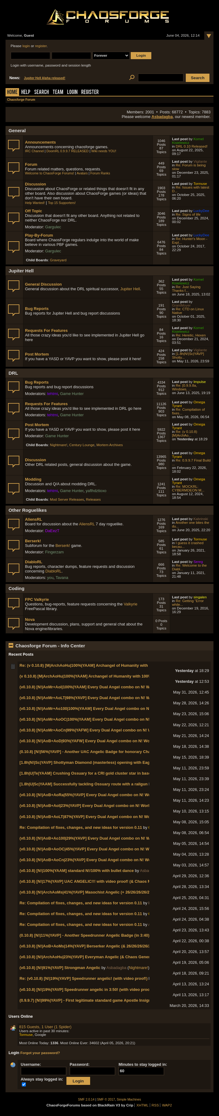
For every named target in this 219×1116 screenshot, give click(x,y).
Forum (31, 164)
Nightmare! (58, 445)
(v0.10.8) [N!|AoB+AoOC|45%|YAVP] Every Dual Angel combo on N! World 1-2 (91, 849)
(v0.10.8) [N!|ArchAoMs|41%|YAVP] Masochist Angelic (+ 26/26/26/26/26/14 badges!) (96, 892)
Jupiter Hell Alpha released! (44, 78)
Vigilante (200, 161)
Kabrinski (200, 519)
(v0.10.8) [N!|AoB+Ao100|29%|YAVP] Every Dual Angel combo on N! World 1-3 (91, 838)
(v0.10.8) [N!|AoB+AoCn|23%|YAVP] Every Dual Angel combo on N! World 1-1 (90, 859)
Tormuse (200, 183)
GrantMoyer (181, 305)
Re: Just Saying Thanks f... (186, 288)
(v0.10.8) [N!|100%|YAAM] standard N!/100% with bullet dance (76, 870)
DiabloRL (33, 562)
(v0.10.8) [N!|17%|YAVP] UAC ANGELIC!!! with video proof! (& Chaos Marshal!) (92, 881)
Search (41, 92)
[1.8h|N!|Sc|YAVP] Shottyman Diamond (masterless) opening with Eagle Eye (90, 762)
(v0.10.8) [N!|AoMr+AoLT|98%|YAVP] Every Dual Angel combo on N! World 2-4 (91, 697)
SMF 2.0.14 (86, 1099)
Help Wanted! (35, 203)
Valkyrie (130, 604)
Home (12, 92)
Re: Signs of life (188, 214)
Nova (29, 619)
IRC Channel (34, 151)
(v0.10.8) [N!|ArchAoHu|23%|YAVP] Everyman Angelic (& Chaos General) (86, 957)
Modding (33, 479)
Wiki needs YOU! (103, 151)
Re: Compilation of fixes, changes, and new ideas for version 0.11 (80, 827)
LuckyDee (201, 211)
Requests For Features (46, 330)
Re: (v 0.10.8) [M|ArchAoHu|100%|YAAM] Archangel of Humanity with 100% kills (93, 665)
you (50, 577)
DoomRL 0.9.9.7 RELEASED (67, 151)
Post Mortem (37, 354)
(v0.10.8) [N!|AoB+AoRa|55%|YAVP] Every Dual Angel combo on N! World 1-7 (90, 794)
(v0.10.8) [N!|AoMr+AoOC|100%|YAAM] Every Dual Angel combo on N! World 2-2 (94, 719)
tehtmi (52, 393)
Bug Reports (37, 308)
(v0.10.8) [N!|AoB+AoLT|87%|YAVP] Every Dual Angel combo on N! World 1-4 (90, 816)
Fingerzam (54, 552)
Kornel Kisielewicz (188, 141)
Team (58, 92)
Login (72, 92)
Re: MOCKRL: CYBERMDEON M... (188, 488)
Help (25, 92)
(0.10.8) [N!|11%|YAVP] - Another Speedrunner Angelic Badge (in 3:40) (84, 935)
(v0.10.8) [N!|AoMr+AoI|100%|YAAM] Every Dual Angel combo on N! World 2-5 (91, 687)
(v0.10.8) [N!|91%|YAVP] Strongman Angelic (59, 967)
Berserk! (33, 541)
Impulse (199, 382)
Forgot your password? (40, 1053)
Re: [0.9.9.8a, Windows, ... (184, 387)
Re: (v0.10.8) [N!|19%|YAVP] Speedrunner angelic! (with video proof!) (83, 978)
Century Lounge (81, 445)
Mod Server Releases (67, 499)
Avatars (82, 173)
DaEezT (52, 530)
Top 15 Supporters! (62, 203)
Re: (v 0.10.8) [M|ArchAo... (184, 433)
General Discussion (43, 284)
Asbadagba (162, 116)
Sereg (198, 562)
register (41, 46)
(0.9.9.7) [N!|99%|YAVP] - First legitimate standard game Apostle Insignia (86, 1000)
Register (90, 92)
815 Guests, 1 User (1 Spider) (45, 1026)
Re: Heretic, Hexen (190, 335)
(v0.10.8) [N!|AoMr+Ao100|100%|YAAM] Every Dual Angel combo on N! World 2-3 (94, 708)
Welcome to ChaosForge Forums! (49, 173)
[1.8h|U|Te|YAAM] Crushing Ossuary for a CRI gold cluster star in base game (90, 773)
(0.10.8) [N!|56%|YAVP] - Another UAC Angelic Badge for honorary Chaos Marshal (95, 751)
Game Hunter (72, 393)
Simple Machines (129, 1099)
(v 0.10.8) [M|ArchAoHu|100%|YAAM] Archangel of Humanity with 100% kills (89, 676)
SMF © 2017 (106, 1099)
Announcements (40, 142)
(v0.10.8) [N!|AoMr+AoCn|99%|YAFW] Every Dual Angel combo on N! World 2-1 (92, 730)
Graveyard (58, 260)
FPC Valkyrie (37, 599)
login (26, 46)
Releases (93, 499)
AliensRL (33, 519)
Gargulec (53, 227)
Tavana (62, 577)
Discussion (35, 184)
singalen (200, 597)
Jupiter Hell (130, 289)
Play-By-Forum (39, 235)
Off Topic (33, 211)
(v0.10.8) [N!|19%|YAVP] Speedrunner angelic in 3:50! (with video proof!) (86, 989)
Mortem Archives (109, 445)
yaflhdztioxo (96, 490)
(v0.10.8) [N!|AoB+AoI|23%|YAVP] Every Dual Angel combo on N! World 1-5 (88, 805)
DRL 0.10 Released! (191, 146)
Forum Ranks (100, 173)
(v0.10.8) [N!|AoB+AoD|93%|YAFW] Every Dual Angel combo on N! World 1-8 (90, 741)
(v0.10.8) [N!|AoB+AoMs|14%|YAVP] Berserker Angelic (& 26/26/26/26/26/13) (89, 946)
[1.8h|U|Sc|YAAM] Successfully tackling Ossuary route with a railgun (83, 784)
